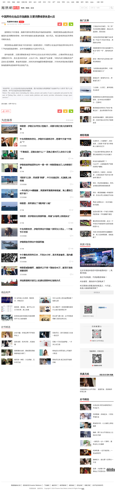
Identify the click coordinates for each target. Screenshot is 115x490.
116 (72, 158)
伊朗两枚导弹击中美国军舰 (32, 242)
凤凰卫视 (24, 2)
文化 (68, 2)
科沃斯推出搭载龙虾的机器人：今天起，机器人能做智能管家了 (96, 286)
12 (72, 261)
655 (72, 223)
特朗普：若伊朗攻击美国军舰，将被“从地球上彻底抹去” (45, 216)
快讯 (27, 8)
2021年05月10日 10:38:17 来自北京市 (18, 24)
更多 (91, 2)
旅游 (72, 2)
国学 (82, 2)
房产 (54, 2)
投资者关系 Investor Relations (32, 485)
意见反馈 (79, 485)
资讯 (8, 2)
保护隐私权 (63, 485)
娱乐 (35, 2)
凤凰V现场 (85, 244)
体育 (39, 2)
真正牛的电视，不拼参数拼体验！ (93, 277)
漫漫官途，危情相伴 (105, 389)
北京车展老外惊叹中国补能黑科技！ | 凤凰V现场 (96, 271)
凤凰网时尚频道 (12, 22)
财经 (30, 2)
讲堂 (101, 375)
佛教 (77, 2)
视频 (13, 2)
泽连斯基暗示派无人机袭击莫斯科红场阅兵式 (40, 280)
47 (72, 210)
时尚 (44, 2)
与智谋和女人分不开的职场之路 (88, 390)
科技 (58, 2)
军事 (63, 2)
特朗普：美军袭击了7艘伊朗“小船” (35, 203)
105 (72, 249)
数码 (87, 2)
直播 (18, 2)
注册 (98, 2)
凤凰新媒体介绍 (15, 485)
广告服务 (46, 485)
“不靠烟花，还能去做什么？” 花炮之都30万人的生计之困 (45, 151)
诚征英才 (54, 485)
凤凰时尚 (101, 307)
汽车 (49, 2)
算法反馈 (70, 120)
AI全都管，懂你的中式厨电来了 (92, 281)
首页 (4, 2)
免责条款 (71, 485)
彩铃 (108, 375)
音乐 (104, 375)
